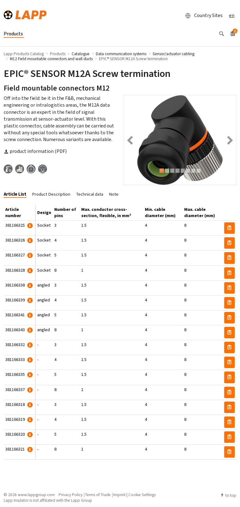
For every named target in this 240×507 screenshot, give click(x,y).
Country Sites (202, 15)
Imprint (119, 494)
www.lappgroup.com (36, 494)
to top (228, 495)
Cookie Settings (142, 494)
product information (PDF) (35, 151)
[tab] (17, 194)
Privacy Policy (70, 494)
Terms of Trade (98, 494)
